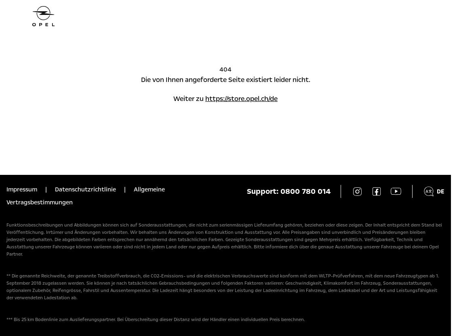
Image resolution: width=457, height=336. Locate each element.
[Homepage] (225, 16)
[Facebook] (376, 191)
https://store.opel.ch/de (241, 98)
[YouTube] (396, 191)
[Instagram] (357, 191)
